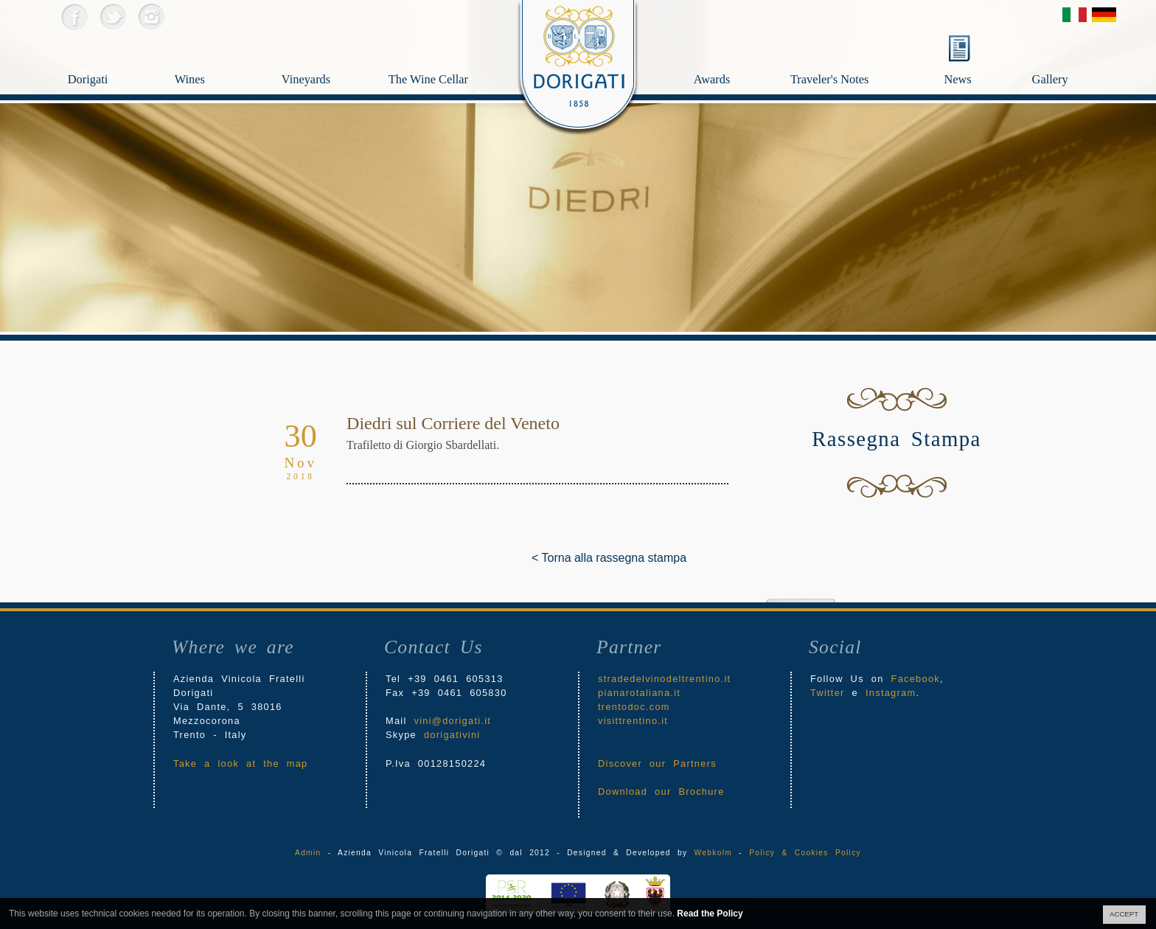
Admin (308, 853)
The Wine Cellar (429, 82)
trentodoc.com (634, 706)
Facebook (74, 16)
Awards (739, 56)
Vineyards (322, 56)
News (957, 79)
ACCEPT (1124, 914)
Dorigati (108, 56)
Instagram (150, 16)
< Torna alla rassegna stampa (543, 558)
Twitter (112, 16)
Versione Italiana (1074, 14)
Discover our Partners (657, 763)
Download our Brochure (661, 791)
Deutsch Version (1104, 14)
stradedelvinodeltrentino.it (664, 678)
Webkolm (713, 853)
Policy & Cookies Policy (805, 853)
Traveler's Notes (862, 56)
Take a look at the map (240, 763)
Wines (215, 56)
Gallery (1079, 56)
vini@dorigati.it (453, 720)
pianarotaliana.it (639, 692)
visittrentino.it (633, 720)
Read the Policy (709, 913)
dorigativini (452, 734)
